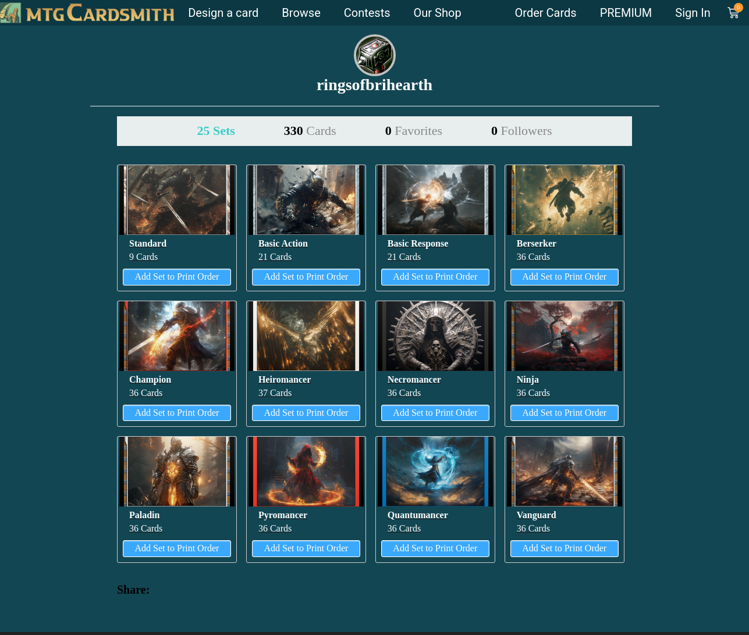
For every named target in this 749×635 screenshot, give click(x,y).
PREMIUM (626, 13)
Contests (367, 13)
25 (216, 130)
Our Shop (438, 13)
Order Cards (546, 13)
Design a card (223, 13)
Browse (301, 13)
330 (310, 130)
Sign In (692, 13)
